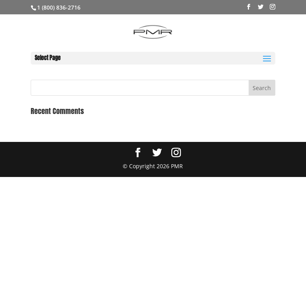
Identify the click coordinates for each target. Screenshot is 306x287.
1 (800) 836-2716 (58, 7)
